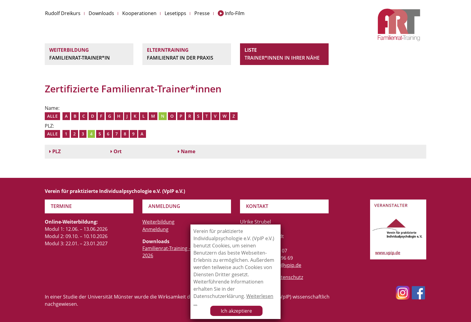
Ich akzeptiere (236, 311)
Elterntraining (186, 54)
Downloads (101, 13)
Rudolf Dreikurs (63, 13)
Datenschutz (289, 277)
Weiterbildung (89, 54)
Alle (52, 116)
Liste (284, 54)
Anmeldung (155, 229)
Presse (202, 13)
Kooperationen (139, 13)
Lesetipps (175, 13)
